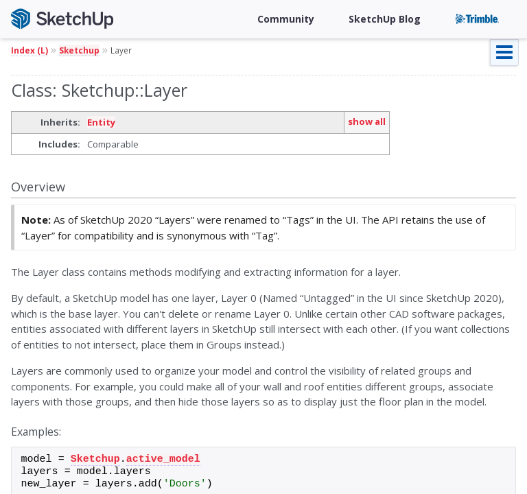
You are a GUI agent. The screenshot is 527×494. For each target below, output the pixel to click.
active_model (163, 460)
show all (367, 121)
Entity (101, 122)
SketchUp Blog (385, 18)
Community (285, 18)
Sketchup (79, 50)
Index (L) (29, 50)
